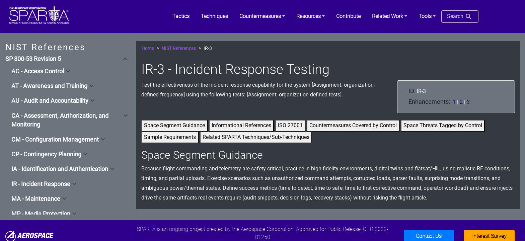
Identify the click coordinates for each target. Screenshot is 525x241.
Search (460, 17)
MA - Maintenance (35, 198)
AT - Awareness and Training (49, 86)
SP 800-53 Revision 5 (33, 59)
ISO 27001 (290, 125)
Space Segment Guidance (174, 125)
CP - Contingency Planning (46, 154)
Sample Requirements (170, 137)
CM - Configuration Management (55, 139)
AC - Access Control (37, 71)
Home (148, 48)
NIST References (179, 48)
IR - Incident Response (40, 184)
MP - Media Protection (40, 214)
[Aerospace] (29, 236)
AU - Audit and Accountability (49, 100)
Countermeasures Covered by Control (353, 125)
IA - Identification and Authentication (59, 169)
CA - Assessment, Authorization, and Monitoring (59, 120)
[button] (262, 16)
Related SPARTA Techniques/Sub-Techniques (256, 137)
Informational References (241, 125)
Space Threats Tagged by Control (442, 125)
